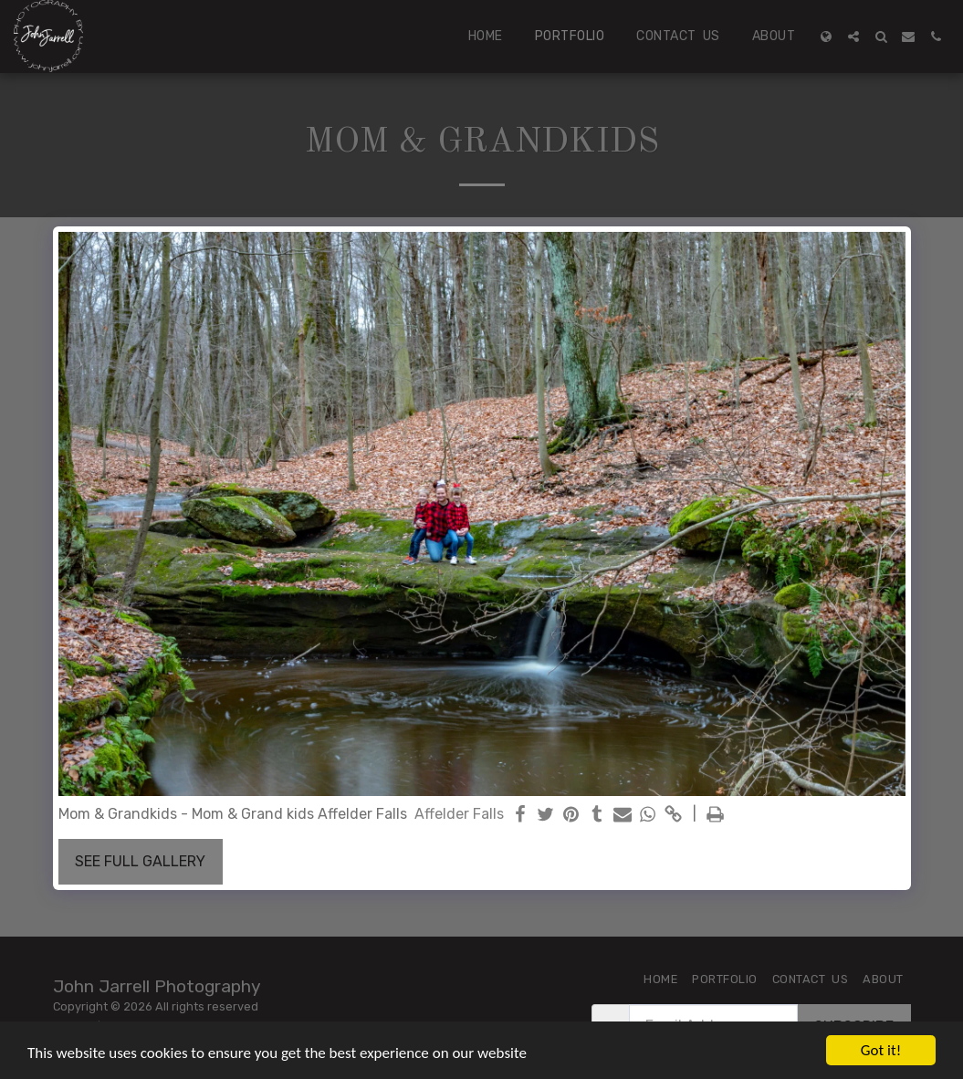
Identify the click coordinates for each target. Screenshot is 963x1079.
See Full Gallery (140, 861)
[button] (853, 36)
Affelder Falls (459, 813)
